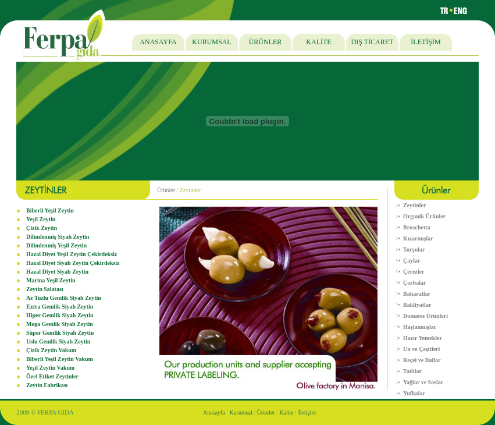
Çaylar (411, 260)
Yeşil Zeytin (40, 219)
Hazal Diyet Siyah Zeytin (57, 271)
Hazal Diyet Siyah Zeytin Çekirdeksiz (73, 263)
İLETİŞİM (425, 42)
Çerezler (413, 271)
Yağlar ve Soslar (423, 382)
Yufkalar (414, 393)
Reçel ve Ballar (421, 360)
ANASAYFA (158, 42)
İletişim (307, 412)
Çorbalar (414, 282)
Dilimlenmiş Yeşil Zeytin (56, 245)
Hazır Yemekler (422, 338)
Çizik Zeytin (41, 228)
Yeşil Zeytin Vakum (50, 367)
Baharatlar (416, 294)
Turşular (414, 249)
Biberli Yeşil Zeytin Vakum (59, 359)
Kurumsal (240, 412)
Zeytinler (414, 205)
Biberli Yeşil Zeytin (50, 210)
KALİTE (318, 42)
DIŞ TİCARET (372, 42)
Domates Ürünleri (425, 316)
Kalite (286, 412)
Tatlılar (412, 371)
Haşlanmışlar (419, 327)
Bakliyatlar (417, 305)
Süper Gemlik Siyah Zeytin (60, 333)
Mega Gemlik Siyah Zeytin (59, 324)
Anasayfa (214, 412)
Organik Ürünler (424, 216)
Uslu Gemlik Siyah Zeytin (58, 341)
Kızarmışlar (418, 238)
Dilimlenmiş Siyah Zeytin (57, 236)
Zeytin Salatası (44, 289)
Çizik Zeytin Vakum (51, 350)
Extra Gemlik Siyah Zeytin (59, 306)
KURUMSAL (211, 42)
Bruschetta (416, 227)
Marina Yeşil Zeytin (51, 280)
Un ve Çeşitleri (421, 349)
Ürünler (166, 190)
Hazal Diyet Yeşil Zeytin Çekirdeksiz (71, 254)
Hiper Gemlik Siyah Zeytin (60, 315)
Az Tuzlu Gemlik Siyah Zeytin (63, 298)
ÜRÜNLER (265, 42)
